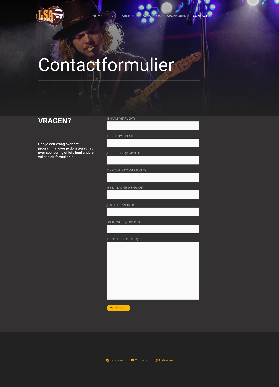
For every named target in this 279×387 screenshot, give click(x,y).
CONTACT (200, 16)
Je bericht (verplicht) (153, 269)
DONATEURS (151, 16)
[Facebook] (115, 360)
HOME (97, 16)
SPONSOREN (176, 16)
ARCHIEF (128, 16)
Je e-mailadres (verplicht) (153, 192)
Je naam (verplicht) (153, 123)
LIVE (112, 16)
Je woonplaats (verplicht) (153, 175)
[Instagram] (164, 360)
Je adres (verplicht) (153, 140)
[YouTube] (139, 360)
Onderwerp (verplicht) (153, 227)
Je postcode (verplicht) (153, 157)
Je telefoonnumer (153, 209)
